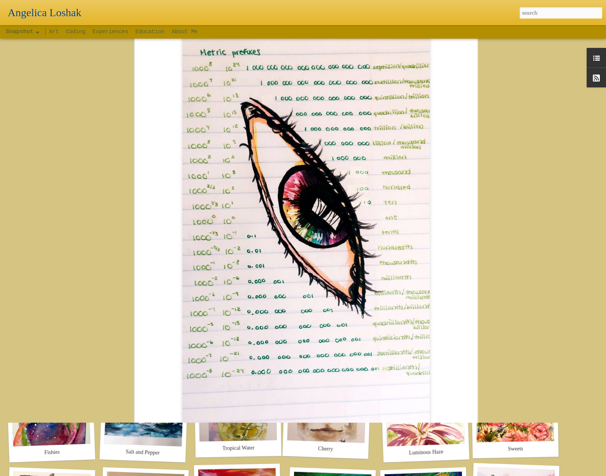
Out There (426, 347)
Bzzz (515, 343)
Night (52, 347)
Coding (77, 32)
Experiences (110, 32)
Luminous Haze (426, 452)
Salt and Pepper (143, 452)
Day (142, 347)
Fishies (52, 452)
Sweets (515, 449)
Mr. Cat (330, 343)
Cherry (325, 448)
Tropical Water (238, 448)
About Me (184, 32)
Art (55, 32)
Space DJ (236, 343)
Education (150, 32)
